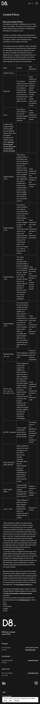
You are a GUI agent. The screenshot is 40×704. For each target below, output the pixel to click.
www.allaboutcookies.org (24, 584)
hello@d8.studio (24, 600)
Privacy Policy (7, 696)
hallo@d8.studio (33, 660)
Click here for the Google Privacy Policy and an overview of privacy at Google (9, 146)
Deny (10, 700)
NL (33, 3)
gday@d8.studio (33, 673)
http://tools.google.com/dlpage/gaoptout (19, 593)
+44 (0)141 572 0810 (31, 648)
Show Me (16, 700)
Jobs (4, 692)
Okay (5, 700)
